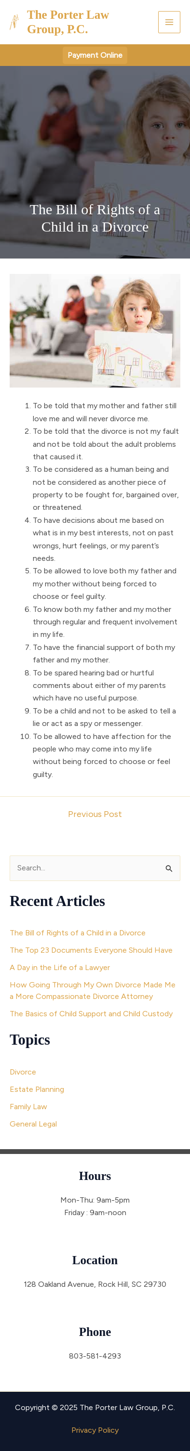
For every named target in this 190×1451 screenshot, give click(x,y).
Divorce (23, 1071)
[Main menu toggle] (169, 22)
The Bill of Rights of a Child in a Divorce (78, 932)
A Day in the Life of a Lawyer (60, 967)
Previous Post (95, 814)
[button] (95, 55)
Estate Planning (37, 1089)
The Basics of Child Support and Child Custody (91, 1013)
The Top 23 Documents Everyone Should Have (91, 950)
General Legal (33, 1123)
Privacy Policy (95, 1430)
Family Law (28, 1106)
